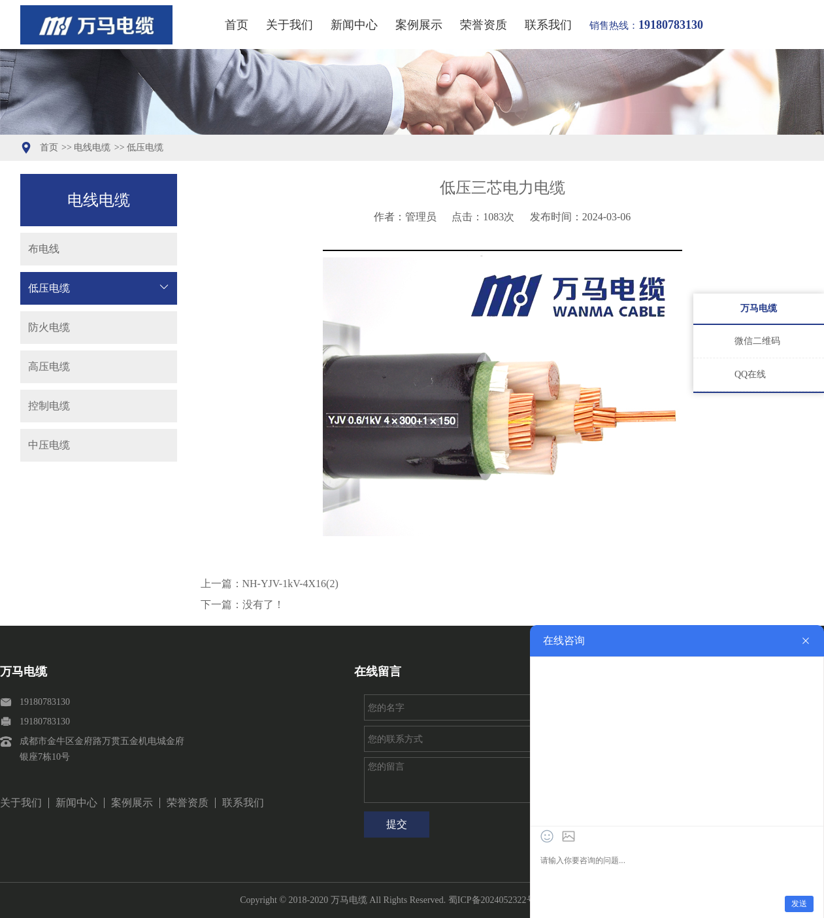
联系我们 (548, 25)
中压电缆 (49, 444)
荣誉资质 (483, 25)
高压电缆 (49, 366)
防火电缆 (49, 327)
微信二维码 (757, 341)
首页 (236, 25)
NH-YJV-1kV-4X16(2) (290, 583)
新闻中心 (354, 25)
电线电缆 (92, 147)
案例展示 (418, 25)
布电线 (43, 248)
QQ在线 (750, 374)
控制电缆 (49, 405)
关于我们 (289, 25)
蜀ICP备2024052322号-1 (495, 900)
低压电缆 (145, 147)
